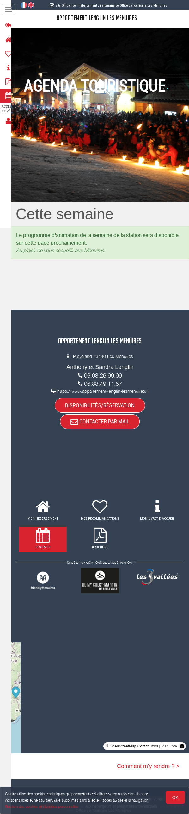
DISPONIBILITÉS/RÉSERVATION (103, 405)
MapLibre (169, 746)
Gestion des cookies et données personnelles (41, 806)
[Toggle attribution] (182, 746)
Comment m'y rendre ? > (148, 766)
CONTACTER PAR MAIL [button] (103, 421)
